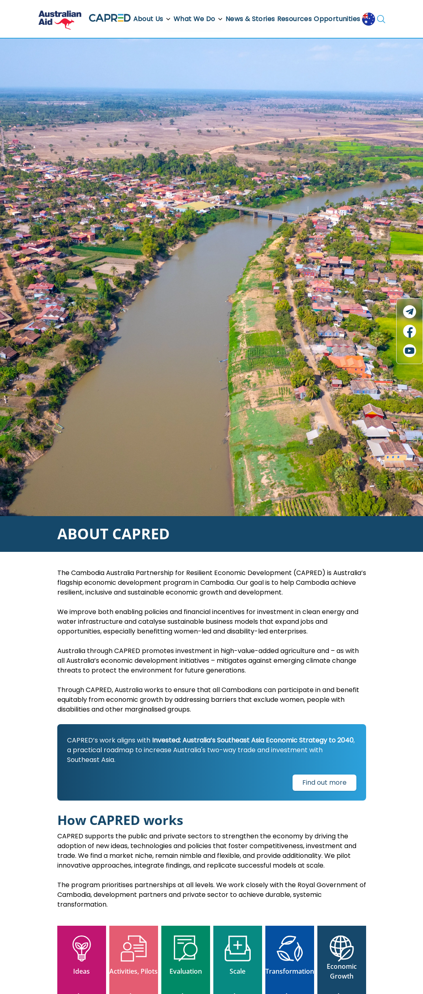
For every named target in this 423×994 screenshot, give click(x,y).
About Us (152, 19)
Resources (294, 19)
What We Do (198, 19)
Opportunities (337, 19)
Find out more (324, 782)
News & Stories (250, 19)
